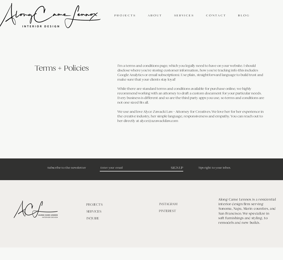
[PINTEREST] (177, 211)
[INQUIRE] (104, 218)
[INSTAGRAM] (177, 204)
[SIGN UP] (176, 168)
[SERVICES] (104, 211)
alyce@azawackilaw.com (159, 120)
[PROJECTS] (104, 204)
